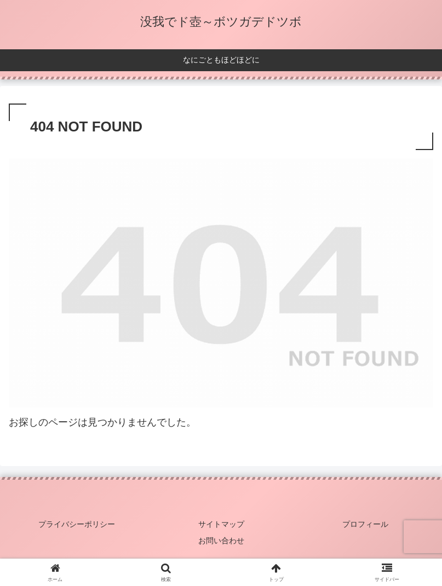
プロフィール (365, 524)
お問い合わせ (221, 540)
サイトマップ (221, 524)
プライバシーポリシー (76, 524)
